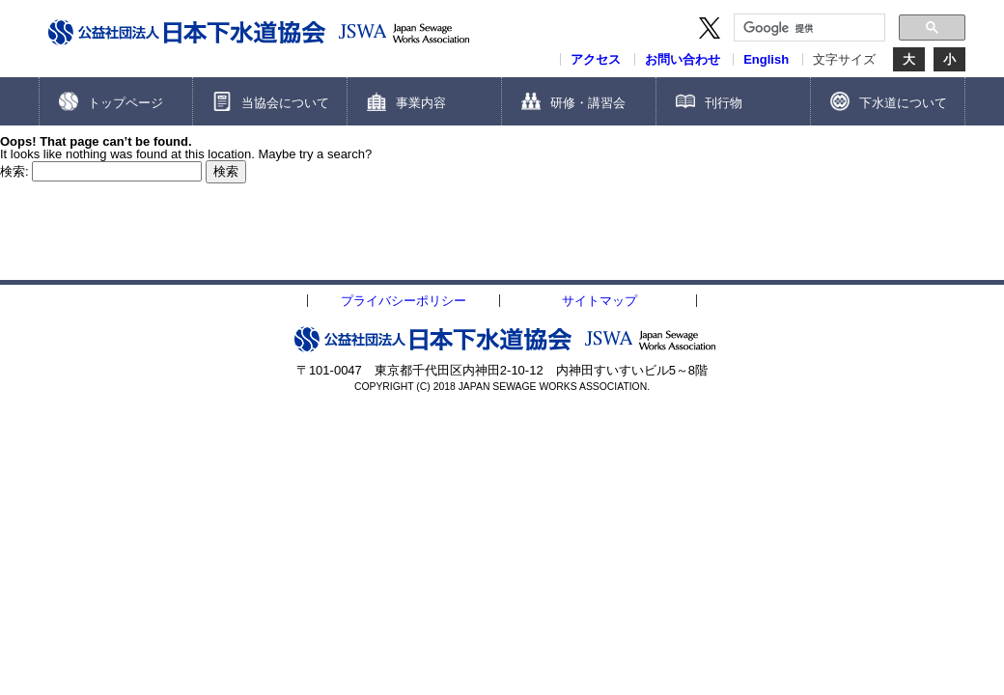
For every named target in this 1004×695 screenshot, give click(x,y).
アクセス (596, 59)
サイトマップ (599, 300)
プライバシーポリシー (403, 300)
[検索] (807, 28)
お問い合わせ (682, 59)
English (766, 59)
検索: (14, 171)
